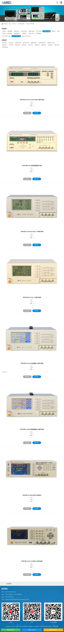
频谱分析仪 (32, 31)
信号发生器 (24, 31)
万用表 (4, 33)
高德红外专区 (51, 42)
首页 (9, 23)
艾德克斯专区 (42, 42)
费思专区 (37, 45)
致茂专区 (50, 45)
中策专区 (11, 45)
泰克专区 (4, 42)
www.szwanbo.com (10, 592)
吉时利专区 (26, 42)
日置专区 (11, 42)
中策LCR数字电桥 (16, 36)
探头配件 (9, 33)
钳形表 (53, 31)
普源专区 (4, 45)
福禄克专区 (18, 42)
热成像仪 (24, 33)
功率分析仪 (31, 33)
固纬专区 (17, 45)
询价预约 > (36, 113)
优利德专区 (5, 47)
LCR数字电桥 (21, 23)
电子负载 (38, 31)
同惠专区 (43, 45)
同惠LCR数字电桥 (6, 36)
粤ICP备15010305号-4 (46, 626)
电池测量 (9, 31)
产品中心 (14, 23)
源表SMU (16, 31)
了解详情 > (27, 113)
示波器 (4, 31)
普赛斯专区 (34, 42)
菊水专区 (30, 45)
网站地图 (55, 626)
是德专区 (24, 45)
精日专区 (57, 45)
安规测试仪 (17, 33)
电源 (58, 31)
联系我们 (5, 589)
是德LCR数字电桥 (26, 36)
